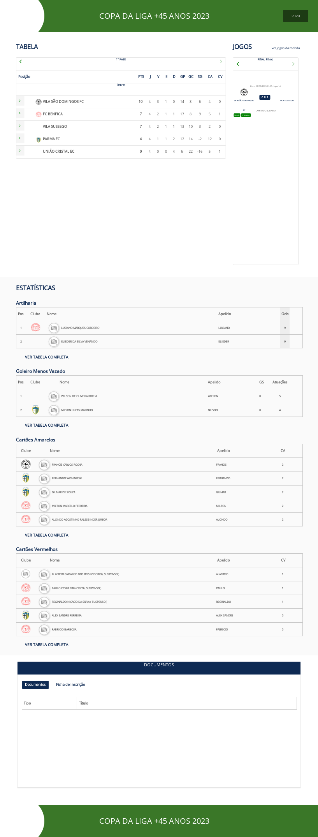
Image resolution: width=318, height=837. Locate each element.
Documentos (37, 685)
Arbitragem (252, 115)
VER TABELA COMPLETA (46, 357)
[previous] (26, 60)
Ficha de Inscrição (76, 685)
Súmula (239, 115)
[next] (216, 60)
